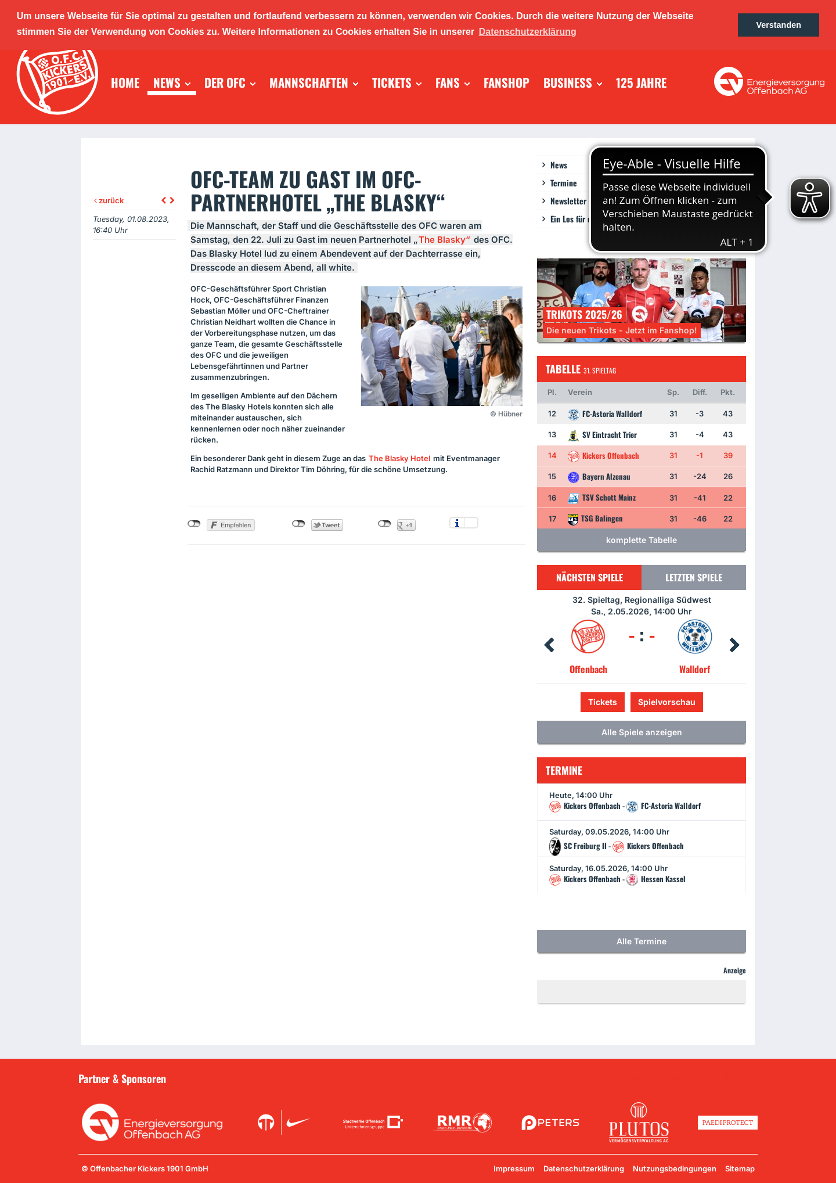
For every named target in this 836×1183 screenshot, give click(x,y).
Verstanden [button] (778, 25)
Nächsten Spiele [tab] (589, 577)
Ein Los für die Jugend (587, 219)
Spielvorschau (667, 702)
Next (734, 645)
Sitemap (740, 1168)
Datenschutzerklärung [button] (527, 32)
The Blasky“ (444, 239)
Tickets (602, 702)
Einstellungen (471, 522)
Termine (563, 183)
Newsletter (568, 201)
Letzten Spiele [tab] (693, 577)
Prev (548, 645)
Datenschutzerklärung (583, 1168)
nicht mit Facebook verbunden (194, 523)
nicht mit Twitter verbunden (298, 523)
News (558, 165)
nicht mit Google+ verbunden (384, 523)
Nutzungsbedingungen (674, 1168)
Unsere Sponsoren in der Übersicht (691, 1078)
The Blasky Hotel (399, 458)
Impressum (514, 1168)
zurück (109, 200)
